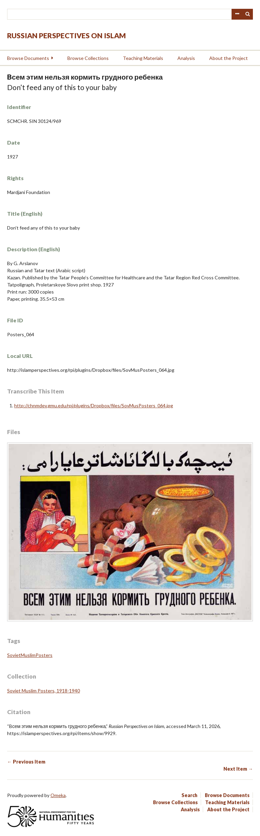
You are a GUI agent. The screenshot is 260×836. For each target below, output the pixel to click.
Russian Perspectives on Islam (66, 35)
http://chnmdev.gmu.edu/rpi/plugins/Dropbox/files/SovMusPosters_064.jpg (93, 405)
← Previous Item (26, 762)
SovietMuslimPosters (29, 655)
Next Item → (238, 769)
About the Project (228, 58)
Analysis (186, 58)
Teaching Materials (143, 58)
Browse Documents (28, 58)
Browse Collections (88, 58)
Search (247, 14)
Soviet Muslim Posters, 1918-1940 (43, 690)
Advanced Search (237, 14)
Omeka (58, 795)
